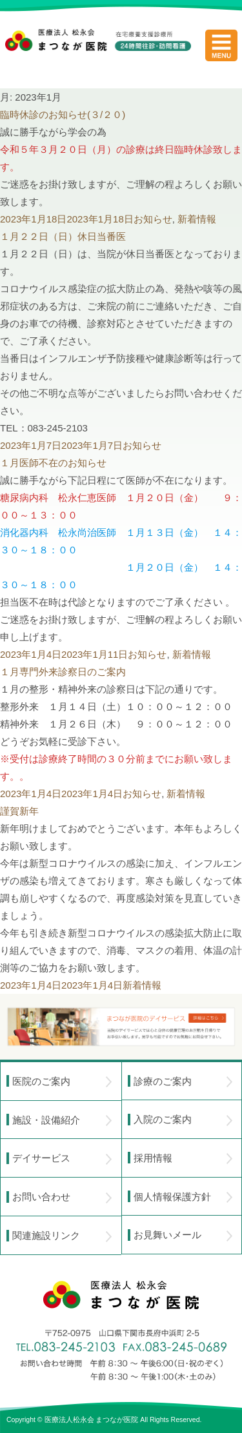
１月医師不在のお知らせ (53, 462)
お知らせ (153, 218)
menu (221, 45)
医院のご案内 (62, 1081)
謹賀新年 (19, 810)
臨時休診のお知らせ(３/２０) (62, 114)
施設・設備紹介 (62, 1120)
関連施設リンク (62, 1235)
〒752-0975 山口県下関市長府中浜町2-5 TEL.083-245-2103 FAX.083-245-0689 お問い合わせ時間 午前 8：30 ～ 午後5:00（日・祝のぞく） (121, 1355)
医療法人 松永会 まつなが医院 (121, 1295)
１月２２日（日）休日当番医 (63, 236)
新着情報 (196, 218)
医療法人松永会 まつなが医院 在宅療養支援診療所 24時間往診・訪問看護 (98, 52)
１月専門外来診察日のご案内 (63, 671)
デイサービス (62, 1158)
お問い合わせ (62, 1197)
